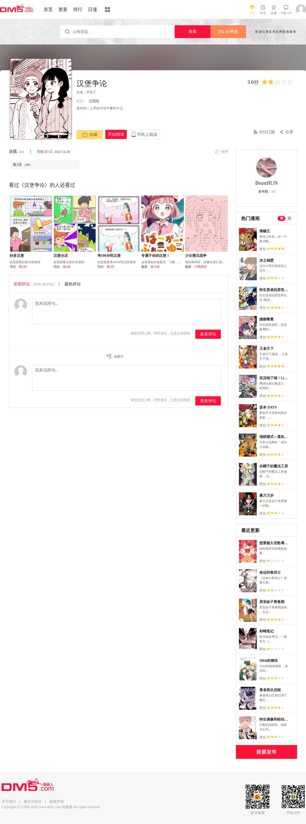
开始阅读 (116, 134)
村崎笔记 (266, 631)
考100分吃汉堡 (109, 256)
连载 (17, 151)
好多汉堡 (17, 256)
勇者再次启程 (270, 690)
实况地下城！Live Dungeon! (281, 378)
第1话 (49, 152)
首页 (48, 9)
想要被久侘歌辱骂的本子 (279, 543)
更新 (63, 9)
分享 (289, 132)
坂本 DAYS (268, 407)
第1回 (23, 267)
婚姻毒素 (266, 319)
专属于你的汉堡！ (155, 256)
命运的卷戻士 (270, 572)
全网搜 (228, 31)
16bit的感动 (268, 661)
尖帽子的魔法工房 (273, 466)
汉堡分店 (61, 256)
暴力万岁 (266, 495)
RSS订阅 (267, 132)
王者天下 (266, 349)
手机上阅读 (147, 134)
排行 (77, 9)
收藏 (89, 134)
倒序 (224, 152)
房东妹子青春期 (271, 602)
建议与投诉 (33, 802)
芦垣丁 (91, 92)
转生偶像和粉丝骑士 (275, 719)
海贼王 (264, 231)
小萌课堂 (200, 267)
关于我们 (9, 802)
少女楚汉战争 (196, 256)
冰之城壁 (266, 260)
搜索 (192, 31)
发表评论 (208, 334)
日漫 (92, 9)
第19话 (155, 267)
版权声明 (56, 802)
